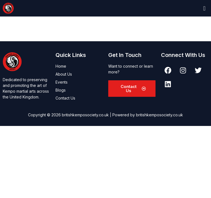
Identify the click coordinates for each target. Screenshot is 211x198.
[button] (204, 8)
